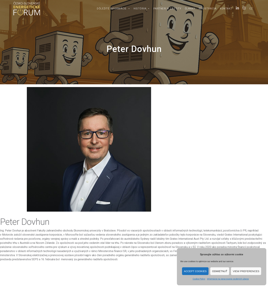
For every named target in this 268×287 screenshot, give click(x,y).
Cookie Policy (199, 279)
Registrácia (208, 8)
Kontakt (226, 8)
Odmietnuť (219, 271)
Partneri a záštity (167, 8)
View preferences (246, 271)
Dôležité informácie (113, 8)
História (142, 8)
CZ (251, 8)
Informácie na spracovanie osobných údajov (228, 279)
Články (190, 8)
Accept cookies (195, 271)
